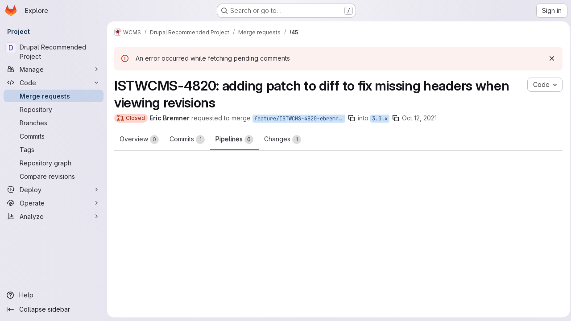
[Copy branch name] (351, 118)
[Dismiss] (549, 58)
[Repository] (53, 109)
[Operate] (53, 203)
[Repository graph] (53, 162)
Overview (139, 139)
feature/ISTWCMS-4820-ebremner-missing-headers (299, 118)
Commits (187, 139)
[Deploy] (53, 189)
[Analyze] (53, 216)
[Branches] (53, 122)
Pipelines (234, 139)
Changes (282, 139)
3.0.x (380, 118)
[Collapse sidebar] (53, 309)
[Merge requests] (53, 96)
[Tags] (53, 149)
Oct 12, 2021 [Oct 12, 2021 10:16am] (419, 118)
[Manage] (53, 69)
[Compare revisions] (53, 176)
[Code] (53, 82)
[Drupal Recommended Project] (53, 51)
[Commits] (53, 136)
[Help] (53, 295)
